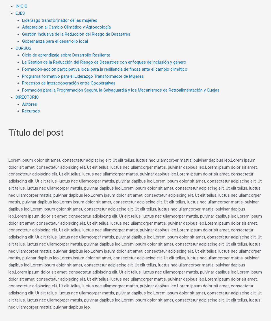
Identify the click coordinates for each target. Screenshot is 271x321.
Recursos (31, 111)
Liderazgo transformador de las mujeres (59, 20)
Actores (29, 104)
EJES (20, 13)
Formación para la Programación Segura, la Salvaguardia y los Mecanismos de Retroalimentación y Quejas (121, 90)
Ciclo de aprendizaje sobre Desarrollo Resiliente (66, 55)
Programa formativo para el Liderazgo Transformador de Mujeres (83, 76)
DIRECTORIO (27, 97)
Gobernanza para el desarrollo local (55, 41)
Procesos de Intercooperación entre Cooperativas (69, 83)
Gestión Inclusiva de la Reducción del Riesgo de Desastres (76, 34)
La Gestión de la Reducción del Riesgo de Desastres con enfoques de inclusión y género (104, 62)
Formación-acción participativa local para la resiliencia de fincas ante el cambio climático (104, 69)
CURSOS (23, 48)
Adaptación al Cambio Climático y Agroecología (66, 27)
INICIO (21, 6)
